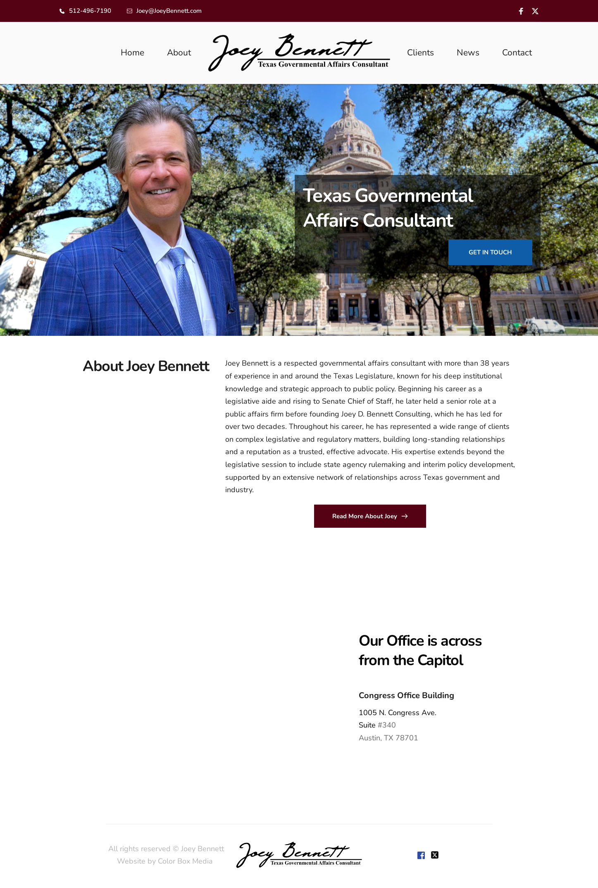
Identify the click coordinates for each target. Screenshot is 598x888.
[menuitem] (132, 53)
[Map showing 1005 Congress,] (149, 687)
